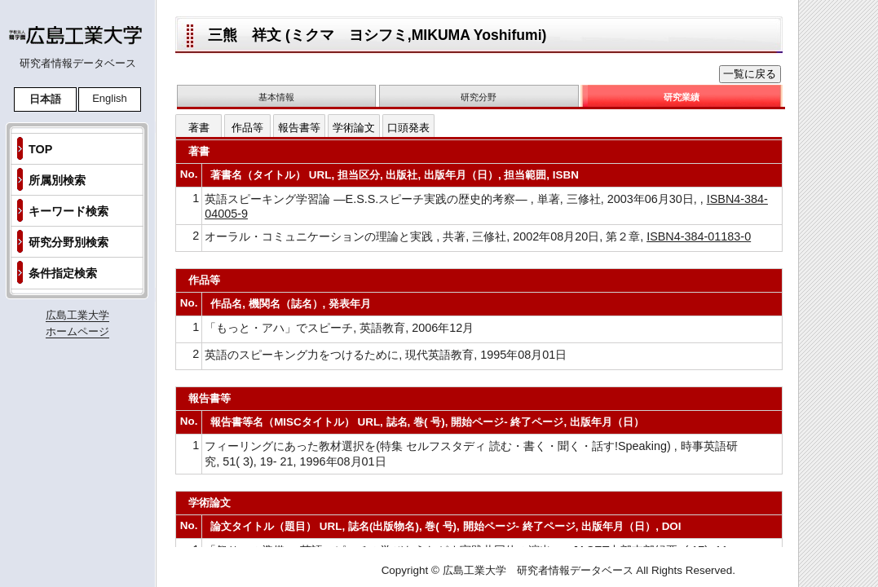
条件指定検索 (63, 273)
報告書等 (299, 127)
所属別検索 (57, 180)
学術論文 (354, 127)
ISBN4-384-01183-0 (698, 236)
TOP (40, 149)
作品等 (247, 127)
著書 (199, 127)
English (109, 98)
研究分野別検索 (68, 242)
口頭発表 (408, 127)
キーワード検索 (68, 211)
